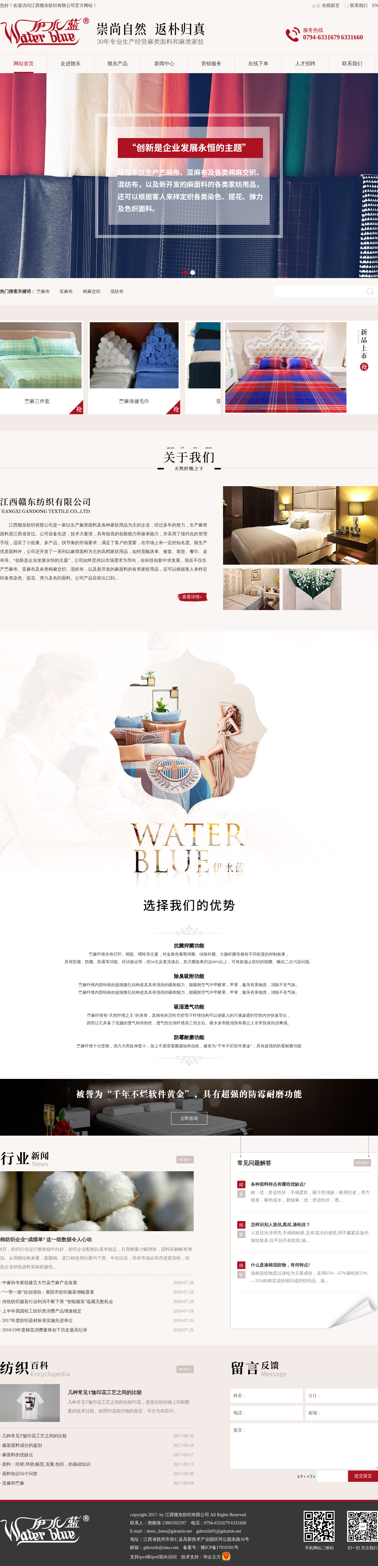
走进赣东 (70, 63)
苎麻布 (43, 291)
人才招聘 (305, 63)
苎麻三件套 (39, 401)
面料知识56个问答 (19, 1473)
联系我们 (359, 5)
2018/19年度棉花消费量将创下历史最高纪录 (44, 1330)
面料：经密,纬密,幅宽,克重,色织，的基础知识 (46, 1464)
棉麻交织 (91, 291)
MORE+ (185, 1159)
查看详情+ (192, 597)
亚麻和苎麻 (13, 1483)
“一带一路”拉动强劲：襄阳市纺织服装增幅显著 (48, 1292)
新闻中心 (164, 63)
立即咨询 (189, 1118)
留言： (304, 1446)
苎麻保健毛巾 (136, 401)
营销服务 (211, 63)
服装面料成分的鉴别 (22, 1445)
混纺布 (116, 291)
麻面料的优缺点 (17, 1454)
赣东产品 (117, 63)
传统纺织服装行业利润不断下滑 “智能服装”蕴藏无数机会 (57, 1301)
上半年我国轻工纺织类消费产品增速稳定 (42, 1311)
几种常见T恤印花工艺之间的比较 (105, 1392)
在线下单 (258, 63)
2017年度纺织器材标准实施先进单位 (37, 1320)
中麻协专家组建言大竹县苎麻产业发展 (39, 1282)
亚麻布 (66, 291)
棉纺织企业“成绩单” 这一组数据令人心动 (46, 1239)
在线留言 (331, 5)
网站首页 (24, 63)
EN (375, 5)
